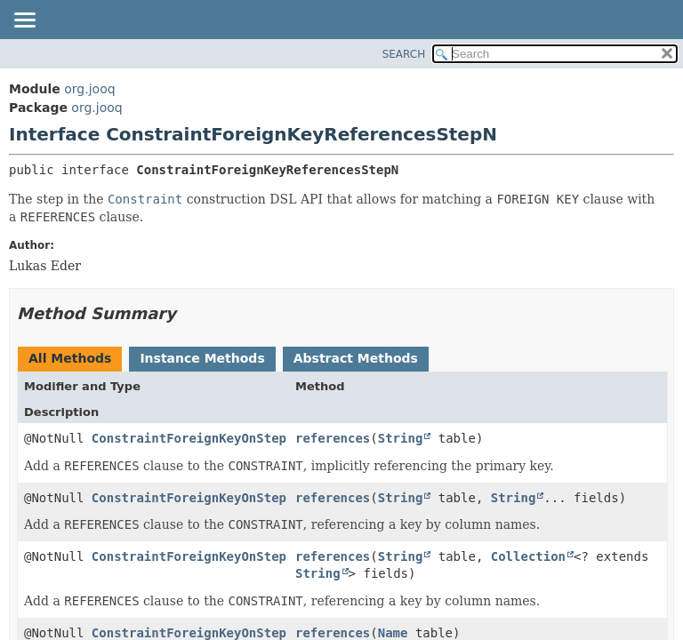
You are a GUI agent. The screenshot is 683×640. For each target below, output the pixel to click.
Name (393, 633)
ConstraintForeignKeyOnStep (189, 438)
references (332, 438)
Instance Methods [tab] (202, 358)
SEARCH (404, 54)
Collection (528, 556)
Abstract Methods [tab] (355, 358)
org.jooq (89, 89)
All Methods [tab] (69, 358)
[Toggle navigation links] (24, 21)
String (400, 438)
